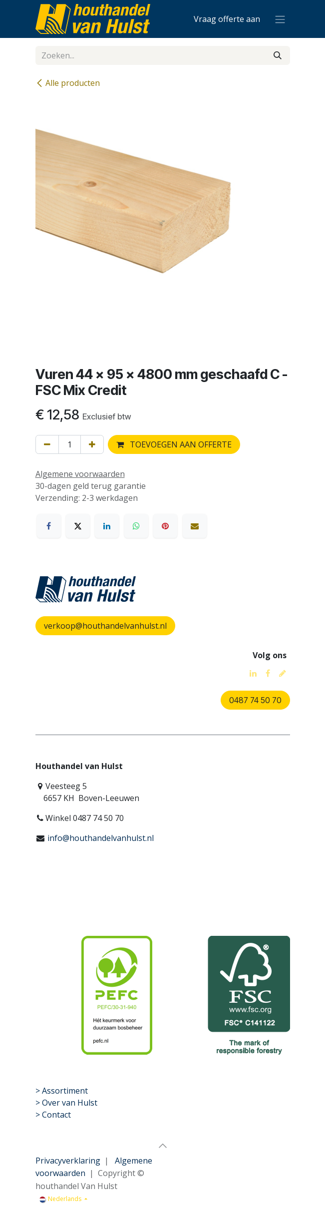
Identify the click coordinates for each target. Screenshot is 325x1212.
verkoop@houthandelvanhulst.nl (105, 625)
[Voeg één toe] (92, 444)
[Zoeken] (277, 55)
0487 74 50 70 (255, 700)
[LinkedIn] (107, 526)
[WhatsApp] (136, 526)
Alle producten (67, 82)
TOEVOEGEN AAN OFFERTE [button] (174, 444)
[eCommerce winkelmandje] (227, 19)
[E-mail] (195, 526)
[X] (78, 526)
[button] (163, 1146)
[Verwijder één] (47, 444)
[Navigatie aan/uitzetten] (280, 18)
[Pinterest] (165, 526)
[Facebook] (49, 526)
